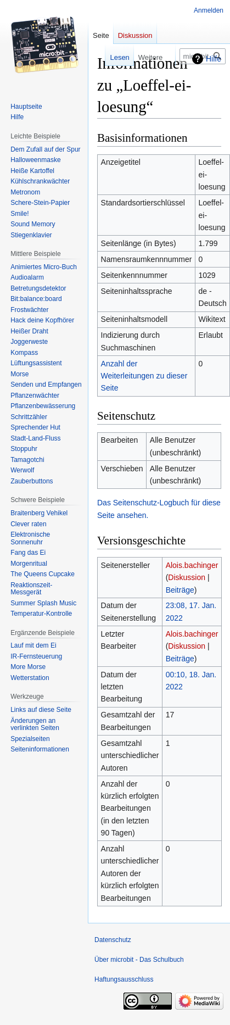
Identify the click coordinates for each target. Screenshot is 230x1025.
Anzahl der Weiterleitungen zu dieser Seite (144, 376)
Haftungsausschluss (123, 979)
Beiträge (180, 590)
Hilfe (213, 58)
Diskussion (186, 577)
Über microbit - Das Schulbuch (139, 959)
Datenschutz (112, 940)
